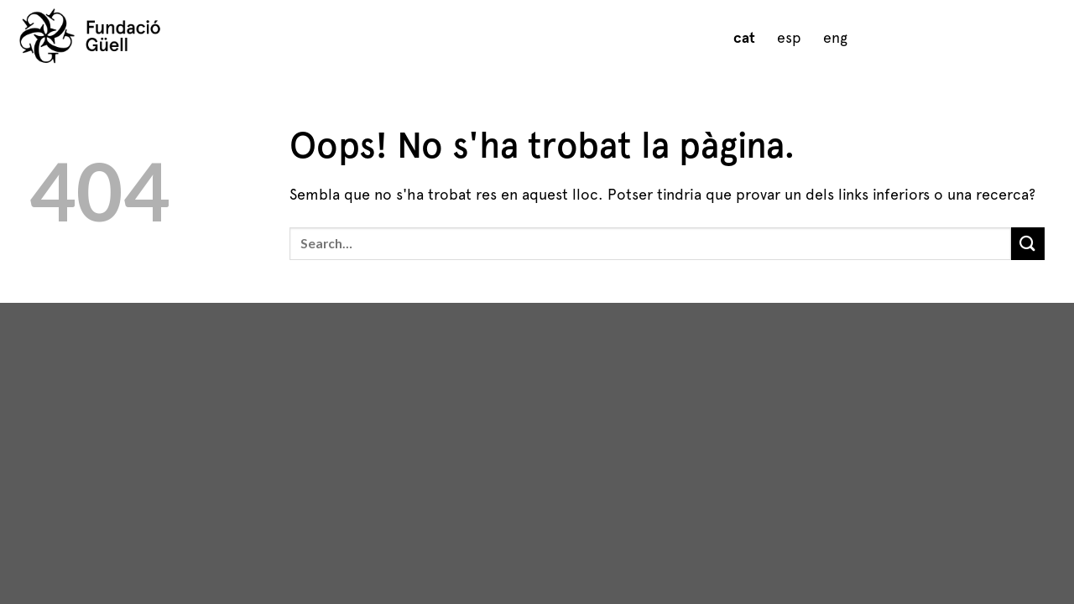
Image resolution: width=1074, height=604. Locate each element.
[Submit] (1028, 243)
